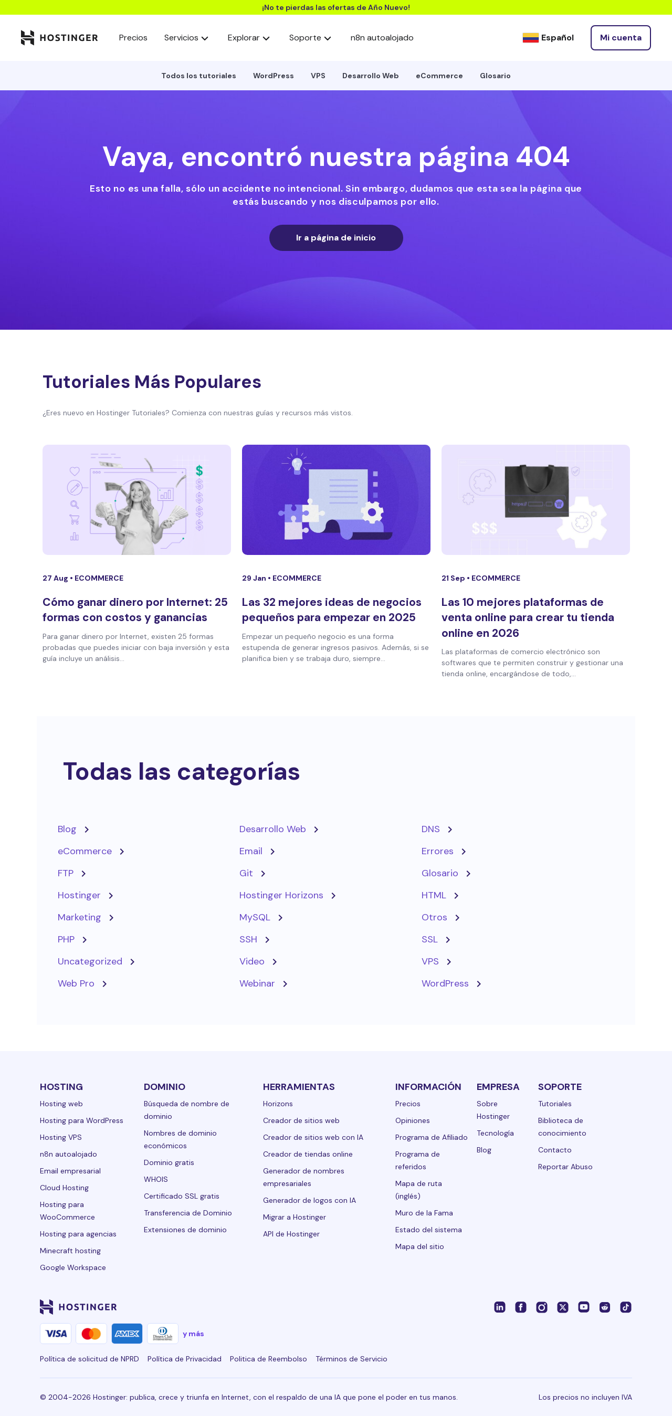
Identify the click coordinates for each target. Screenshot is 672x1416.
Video (252, 961)
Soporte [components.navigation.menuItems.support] (311, 38)
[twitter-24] (562, 1307)
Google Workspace (73, 1267)
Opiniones (412, 1120)
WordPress (273, 75)
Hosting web (61, 1103)
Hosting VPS (61, 1137)
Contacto (555, 1150)
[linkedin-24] (500, 1307)
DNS (431, 829)
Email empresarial (70, 1171)
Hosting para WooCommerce (67, 1211)
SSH (248, 939)
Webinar (257, 983)
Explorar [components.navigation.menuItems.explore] (250, 38)
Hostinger (79, 895)
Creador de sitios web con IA (313, 1137)
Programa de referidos (417, 1160)
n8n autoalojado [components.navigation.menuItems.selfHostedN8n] (382, 37)
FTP (66, 873)
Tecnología (495, 1133)
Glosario (495, 75)
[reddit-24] (604, 1307)
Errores (438, 851)
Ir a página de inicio (336, 237)
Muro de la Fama (424, 1213)
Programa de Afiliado (431, 1137)
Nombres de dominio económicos (180, 1139)
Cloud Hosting (64, 1187)
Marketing (79, 917)
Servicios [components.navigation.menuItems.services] (187, 38)
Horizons (278, 1103)
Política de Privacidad (185, 1358)
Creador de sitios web (301, 1120)
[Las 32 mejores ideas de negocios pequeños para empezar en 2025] (336, 500)
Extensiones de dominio (185, 1229)
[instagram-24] (542, 1307)
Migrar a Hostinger (294, 1217)
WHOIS (156, 1179)
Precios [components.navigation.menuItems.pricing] (133, 37)
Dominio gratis (169, 1162)
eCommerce (439, 75)
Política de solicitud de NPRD (89, 1358)
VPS (318, 75)
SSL (430, 939)
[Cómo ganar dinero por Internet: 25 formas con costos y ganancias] (137, 500)
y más (193, 1333)
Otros (434, 917)
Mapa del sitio (419, 1246)
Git (246, 873)
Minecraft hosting (70, 1250)
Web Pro (76, 983)
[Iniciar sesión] (621, 37)
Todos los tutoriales (198, 75)
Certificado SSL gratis (181, 1196)
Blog (67, 829)
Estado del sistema (428, 1229)
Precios (408, 1103)
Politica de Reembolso (268, 1358)
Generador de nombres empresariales (303, 1177)
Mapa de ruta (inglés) (418, 1190)
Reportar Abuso (565, 1166)
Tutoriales (555, 1103)
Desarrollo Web (370, 75)
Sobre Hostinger (493, 1110)
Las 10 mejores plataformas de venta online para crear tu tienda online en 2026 (528, 618)
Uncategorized (90, 961)
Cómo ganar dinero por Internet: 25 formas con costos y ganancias (135, 610)
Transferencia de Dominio (188, 1213)
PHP (66, 939)
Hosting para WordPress (81, 1120)
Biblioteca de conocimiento (562, 1127)
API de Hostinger (291, 1234)
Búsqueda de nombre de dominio (186, 1110)
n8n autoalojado (68, 1154)
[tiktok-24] (626, 1307)
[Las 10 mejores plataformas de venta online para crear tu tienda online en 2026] (536, 500)
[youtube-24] (584, 1307)
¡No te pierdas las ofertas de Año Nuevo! (336, 7)
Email (250, 851)
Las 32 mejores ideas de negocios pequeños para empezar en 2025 (332, 610)
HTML (434, 895)
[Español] (548, 38)
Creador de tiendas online (308, 1154)
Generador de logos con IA (309, 1200)
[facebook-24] (520, 1307)
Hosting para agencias (78, 1234)
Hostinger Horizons (281, 895)
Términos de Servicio (351, 1358)
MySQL (254, 917)
